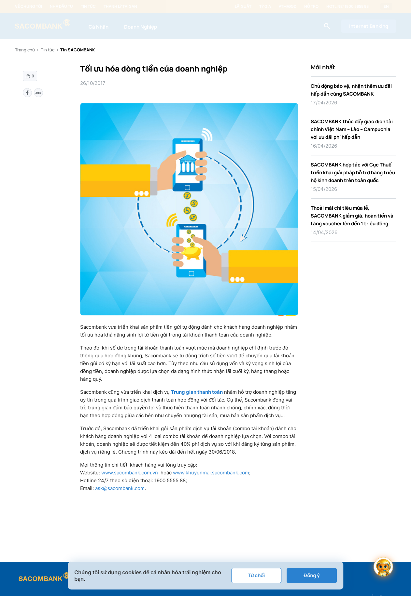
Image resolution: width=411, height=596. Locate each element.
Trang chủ (25, 50)
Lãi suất (243, 6)
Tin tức (88, 6)
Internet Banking (368, 26)
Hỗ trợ (311, 6)
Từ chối (256, 575)
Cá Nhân (98, 26)
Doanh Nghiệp (140, 26)
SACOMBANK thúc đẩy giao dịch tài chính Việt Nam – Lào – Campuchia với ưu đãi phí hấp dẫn (352, 129)
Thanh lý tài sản (120, 6)
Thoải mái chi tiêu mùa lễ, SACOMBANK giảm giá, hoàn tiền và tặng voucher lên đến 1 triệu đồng (352, 216)
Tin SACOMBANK (77, 50)
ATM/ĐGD (287, 6)
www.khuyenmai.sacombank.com (211, 473)
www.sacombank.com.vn (129, 473)
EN (386, 6)
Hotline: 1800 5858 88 (347, 6)
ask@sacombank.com (120, 488)
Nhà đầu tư (61, 6)
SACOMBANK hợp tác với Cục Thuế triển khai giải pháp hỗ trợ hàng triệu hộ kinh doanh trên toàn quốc (353, 172)
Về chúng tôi (28, 6)
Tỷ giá (265, 6)
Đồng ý (311, 575)
